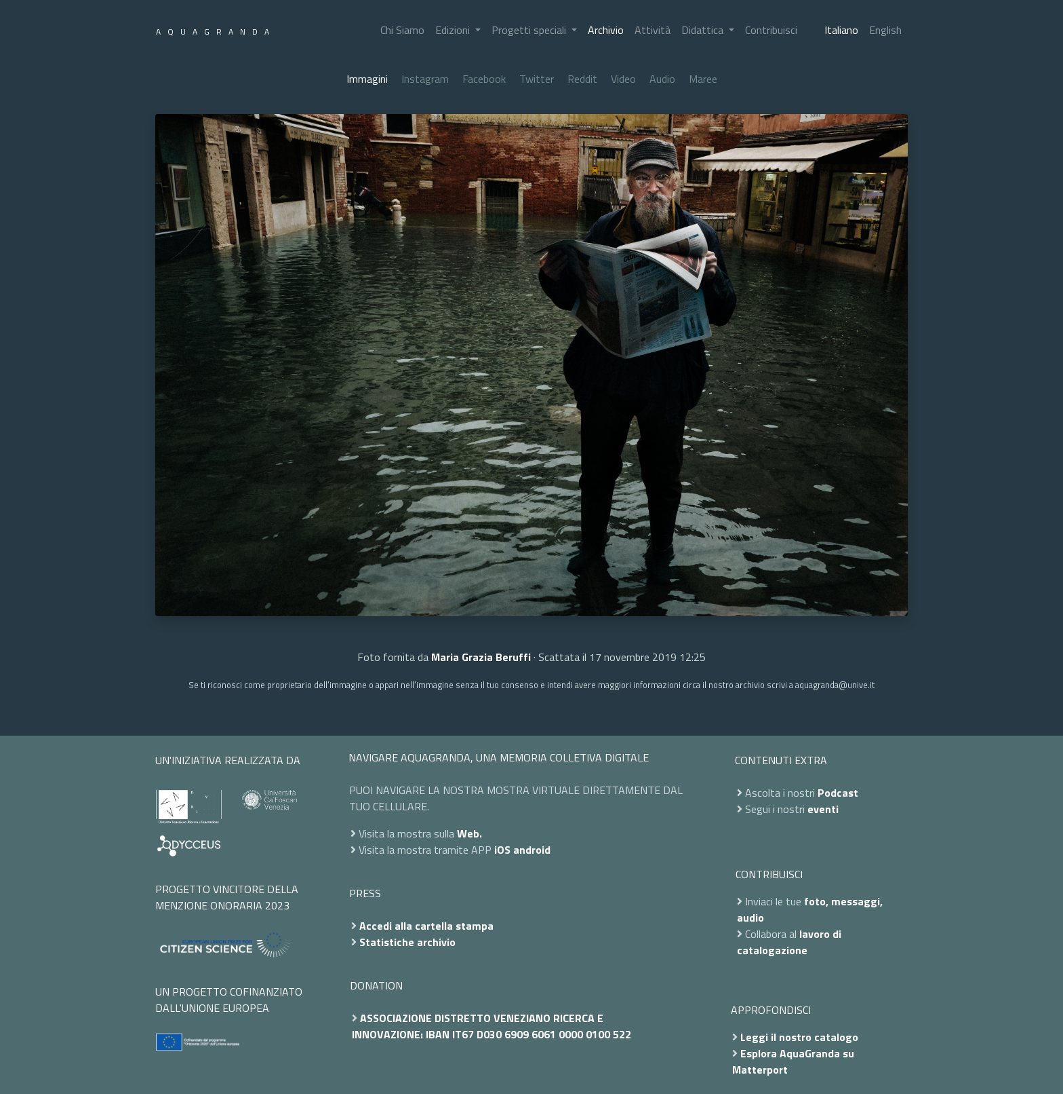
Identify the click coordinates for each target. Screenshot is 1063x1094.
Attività (652, 30)
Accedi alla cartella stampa (426, 926)
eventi (823, 809)
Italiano (841, 30)
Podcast (838, 793)
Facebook (484, 79)
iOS (502, 850)
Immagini (367, 79)
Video (623, 79)
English (885, 30)
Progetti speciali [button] (530, 30)
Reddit (582, 79)
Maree (703, 79)
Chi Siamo (402, 30)
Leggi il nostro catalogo (799, 1037)
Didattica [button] (703, 30)
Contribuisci (771, 30)
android (531, 850)
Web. (469, 833)
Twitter (536, 79)
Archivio (606, 30)
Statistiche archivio (407, 942)
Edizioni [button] (454, 30)
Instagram (425, 79)
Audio (662, 79)
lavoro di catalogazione (789, 942)
